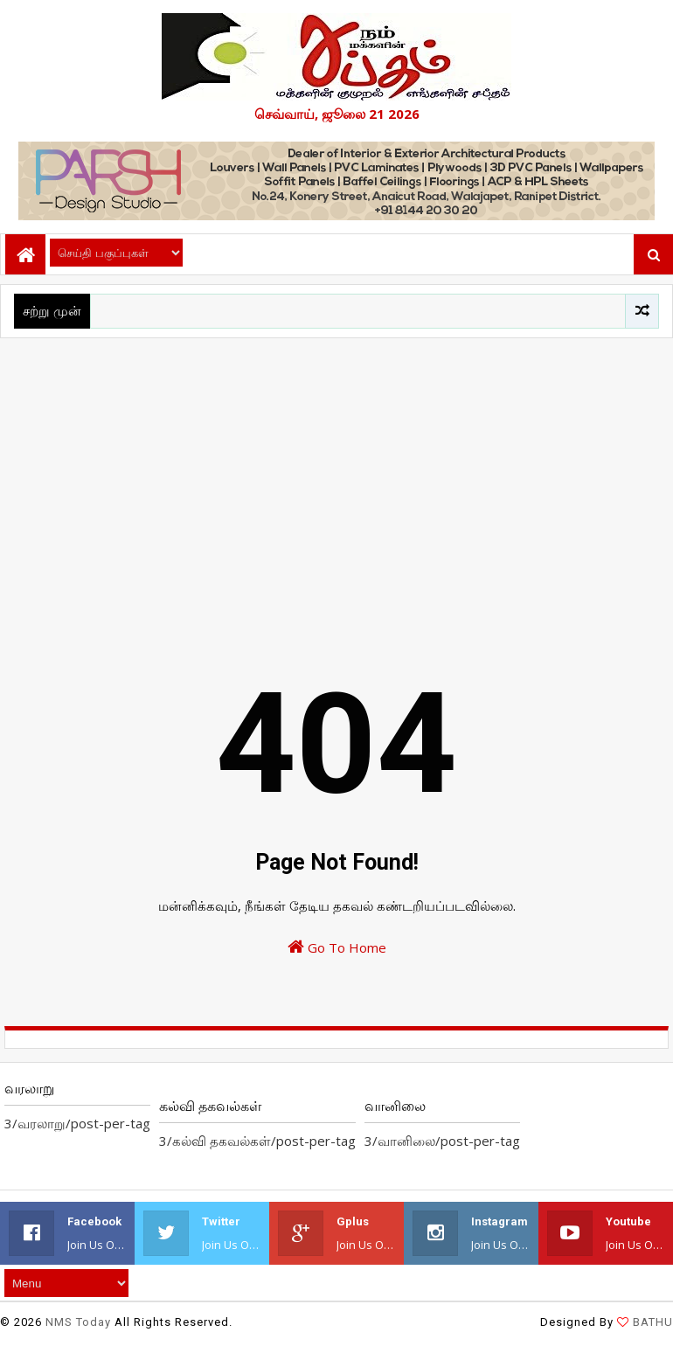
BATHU (653, 1322)
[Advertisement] (336, 469)
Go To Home (337, 947)
